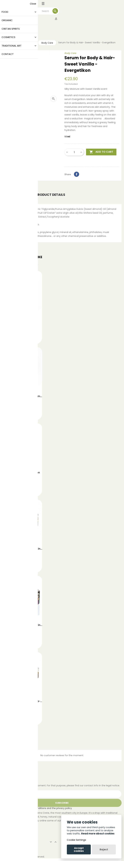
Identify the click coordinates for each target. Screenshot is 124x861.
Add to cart (101, 152)
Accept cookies (79, 849)
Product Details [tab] (50, 194)
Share (76, 174)
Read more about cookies (97, 833)
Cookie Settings (76, 840)
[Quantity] (74, 152)
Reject (104, 849)
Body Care (70, 53)
